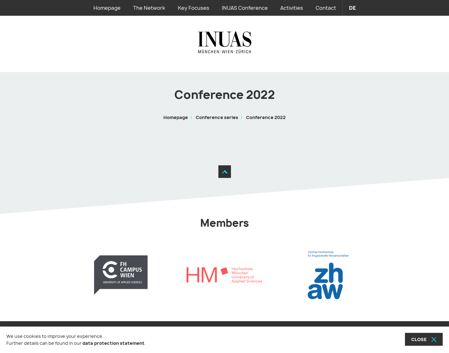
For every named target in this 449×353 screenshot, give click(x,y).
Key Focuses (193, 7)
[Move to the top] (224, 171)
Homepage (107, 7)
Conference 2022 (266, 117)
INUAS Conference (245, 7)
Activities (291, 7)
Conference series (217, 117)
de (352, 7)
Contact (326, 7)
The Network (149, 7)
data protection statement (113, 343)
